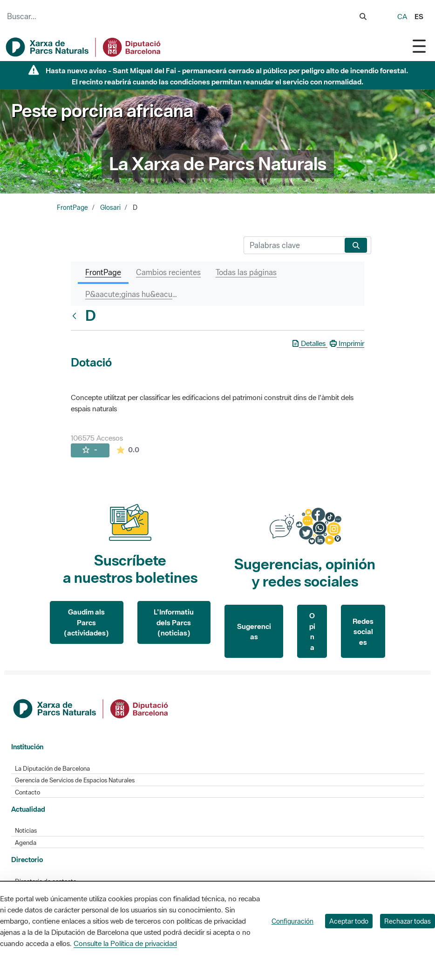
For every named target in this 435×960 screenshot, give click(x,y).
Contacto (27, 792)
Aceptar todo (348, 921)
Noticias (26, 831)
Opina (312, 631)
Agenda (25, 843)
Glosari (110, 207)
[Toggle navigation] (419, 46)
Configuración (292, 921)
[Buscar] (292, 245)
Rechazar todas (407, 921)
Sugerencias (254, 632)
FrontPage (72, 207)
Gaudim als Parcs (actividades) (86, 622)
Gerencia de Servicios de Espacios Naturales (75, 780)
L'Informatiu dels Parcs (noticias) (174, 622)
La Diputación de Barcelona (52, 769)
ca (402, 16)
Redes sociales (363, 631)
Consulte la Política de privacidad (125, 943)
